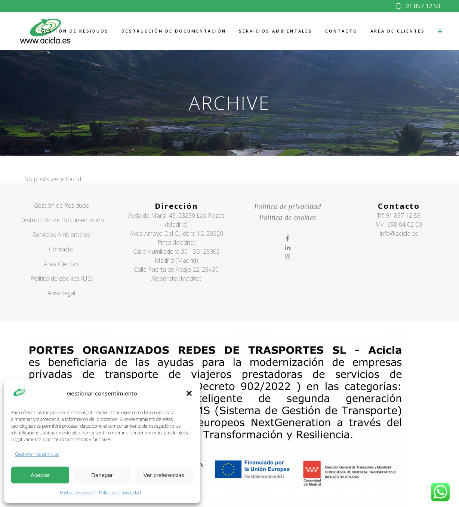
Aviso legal (61, 293)
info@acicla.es (399, 233)
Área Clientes (61, 264)
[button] (189, 393)
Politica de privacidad (120, 492)
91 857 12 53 (418, 6)
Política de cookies (77, 492)
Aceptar (40, 475)
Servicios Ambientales (61, 234)
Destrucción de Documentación (61, 220)
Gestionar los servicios (37, 454)
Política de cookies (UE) (61, 278)
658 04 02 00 (404, 224)
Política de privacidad (287, 206)
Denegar (102, 475)
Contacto (61, 249)
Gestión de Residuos (61, 205)
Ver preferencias (164, 475)
